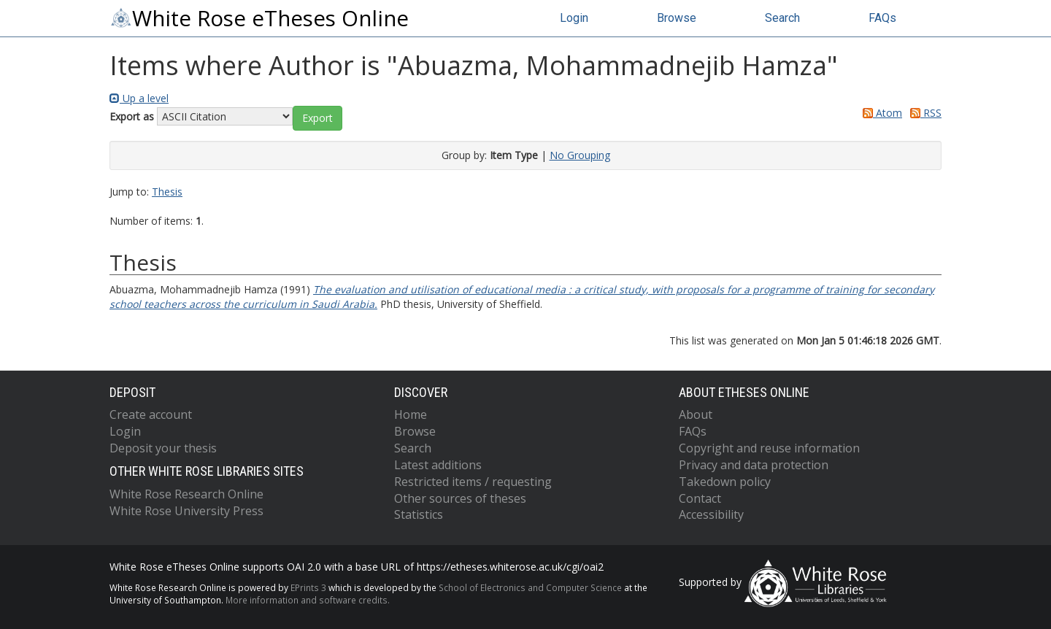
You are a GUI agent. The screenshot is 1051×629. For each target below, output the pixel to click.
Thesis (167, 191)
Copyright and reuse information (769, 448)
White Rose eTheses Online (259, 18)
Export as (131, 116)
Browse (676, 18)
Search (782, 18)
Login (574, 18)
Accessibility (711, 514)
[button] (317, 118)
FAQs (882, 18)
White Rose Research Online (186, 494)
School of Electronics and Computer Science (530, 587)
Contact (700, 498)
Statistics (418, 514)
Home (410, 414)
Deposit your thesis (163, 448)
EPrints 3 (308, 587)
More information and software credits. (308, 600)
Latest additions (438, 465)
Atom (880, 113)
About (695, 414)
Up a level (139, 98)
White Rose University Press (186, 511)
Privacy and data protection (753, 465)
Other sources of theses (460, 498)
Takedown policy (725, 482)
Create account (150, 414)
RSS (923, 113)
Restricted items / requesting (473, 482)
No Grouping (580, 155)
